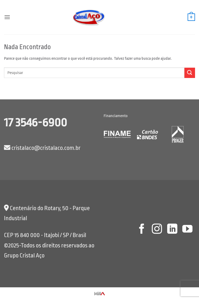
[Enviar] (189, 73)
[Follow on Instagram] (157, 229)
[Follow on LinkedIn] (172, 229)
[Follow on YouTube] (187, 229)
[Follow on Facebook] (141, 229)
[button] (7, 17)
